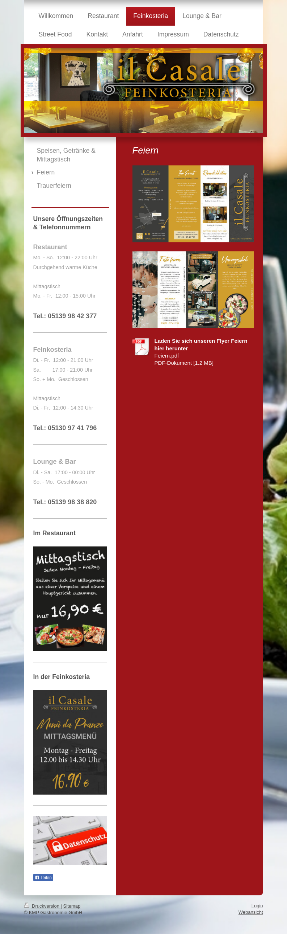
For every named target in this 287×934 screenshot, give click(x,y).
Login (257, 905)
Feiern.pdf (167, 356)
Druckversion (42, 906)
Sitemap (72, 906)
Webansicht (251, 912)
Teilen (43, 877)
